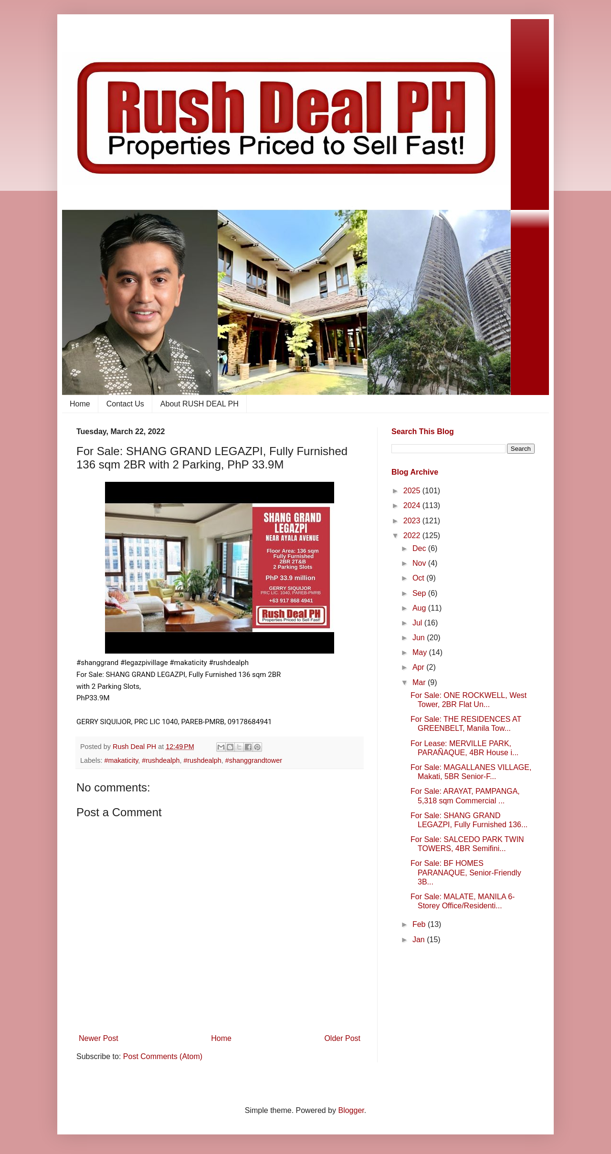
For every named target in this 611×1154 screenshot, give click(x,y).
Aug (420, 608)
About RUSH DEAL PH (199, 404)
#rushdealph (202, 760)
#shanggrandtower (253, 760)
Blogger (351, 1110)
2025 (412, 491)
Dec (420, 548)
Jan (419, 940)
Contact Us (125, 404)
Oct (419, 578)
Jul (418, 623)
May (420, 652)
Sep (420, 593)
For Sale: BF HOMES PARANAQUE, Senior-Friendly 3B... (466, 872)
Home (80, 404)
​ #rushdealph (159, 760)
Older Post (342, 1038)
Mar (420, 682)
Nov (420, 563)
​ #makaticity (120, 760)
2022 (412, 535)
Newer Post (98, 1038)
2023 (412, 521)
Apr (419, 667)
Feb (420, 924)
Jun (419, 638)
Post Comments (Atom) (162, 1056)
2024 (412, 505)
